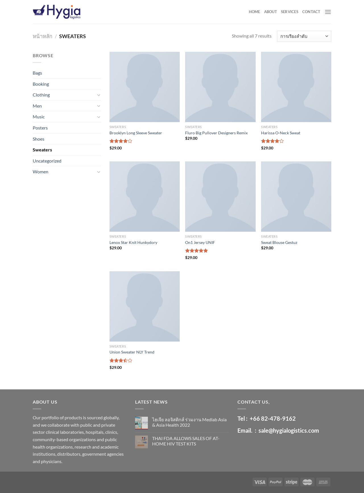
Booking (41, 84)
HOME (254, 11)
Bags (37, 72)
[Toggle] (98, 94)
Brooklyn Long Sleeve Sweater (135, 132)
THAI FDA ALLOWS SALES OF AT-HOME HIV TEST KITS (186, 441)
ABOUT (270, 11)
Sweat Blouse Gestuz (279, 242)
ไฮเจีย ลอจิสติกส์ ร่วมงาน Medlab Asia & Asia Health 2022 (189, 422)
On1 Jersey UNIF (200, 242)
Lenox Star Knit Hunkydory (133, 242)
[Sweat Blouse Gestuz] (296, 196)
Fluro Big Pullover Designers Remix (216, 132)
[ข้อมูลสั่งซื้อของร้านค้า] (304, 36)
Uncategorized (47, 160)
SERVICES (289, 11)
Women (40, 171)
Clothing (41, 94)
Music (39, 116)
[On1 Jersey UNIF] (220, 196)
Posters (40, 127)
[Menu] (327, 12)
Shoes (38, 138)
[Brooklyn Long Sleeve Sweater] (144, 87)
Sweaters (42, 149)
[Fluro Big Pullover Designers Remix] (220, 87)
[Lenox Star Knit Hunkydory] (144, 196)
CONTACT (311, 11)
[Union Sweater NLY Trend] (144, 306)
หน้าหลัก (42, 36)
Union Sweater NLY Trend (131, 352)
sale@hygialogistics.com (288, 430)
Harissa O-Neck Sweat (280, 132)
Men (37, 105)
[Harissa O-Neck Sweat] (296, 87)
